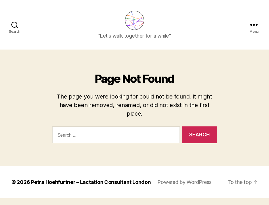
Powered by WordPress (184, 186)
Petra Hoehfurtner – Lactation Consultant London (91, 186)
